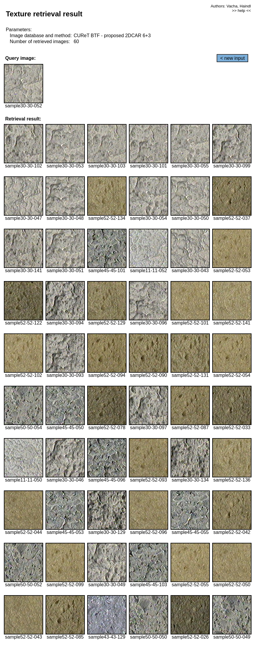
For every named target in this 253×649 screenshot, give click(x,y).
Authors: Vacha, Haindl (231, 6)
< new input (232, 58)
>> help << (241, 10)
